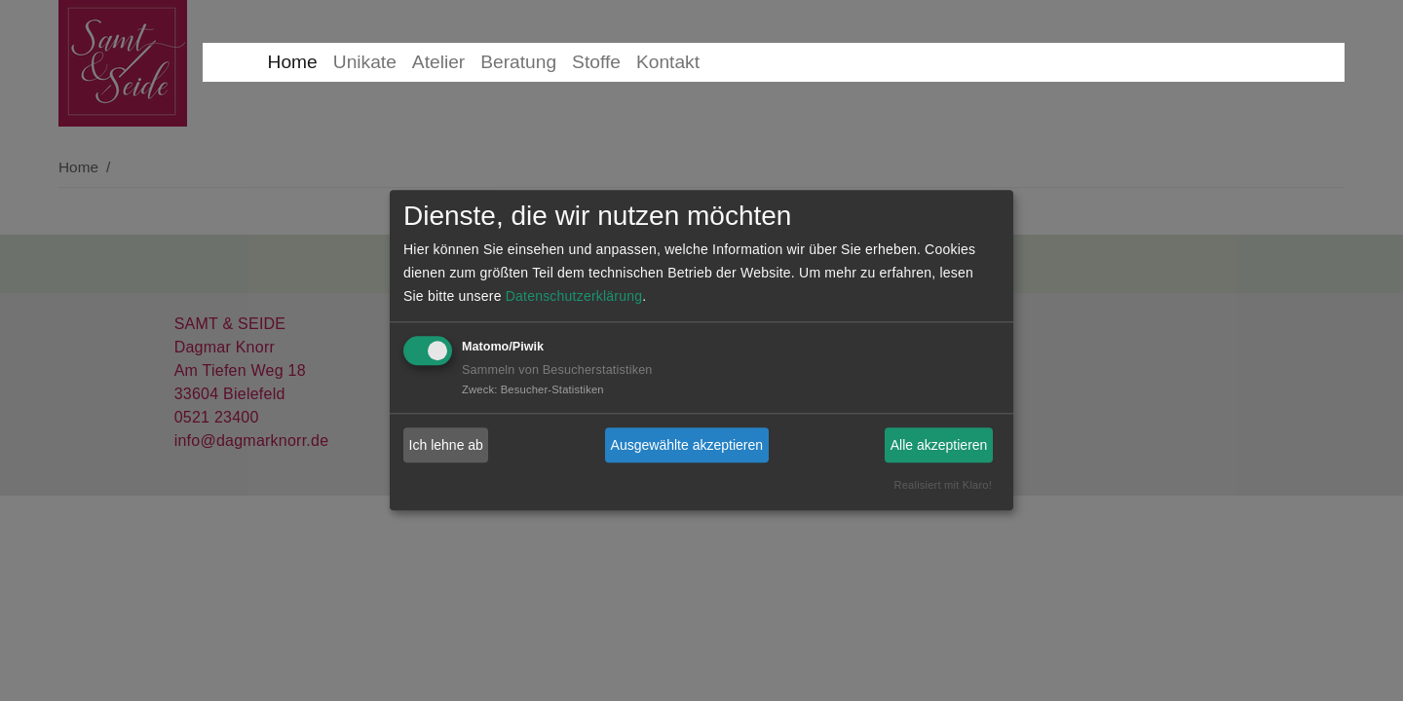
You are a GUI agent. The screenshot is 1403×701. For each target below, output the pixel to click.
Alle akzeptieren (939, 445)
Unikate (365, 62)
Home (293, 62)
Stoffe (596, 62)
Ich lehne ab (446, 445)
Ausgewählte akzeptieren (687, 445)
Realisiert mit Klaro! (942, 486)
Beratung (518, 62)
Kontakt (668, 62)
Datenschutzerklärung (574, 297)
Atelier (438, 62)
